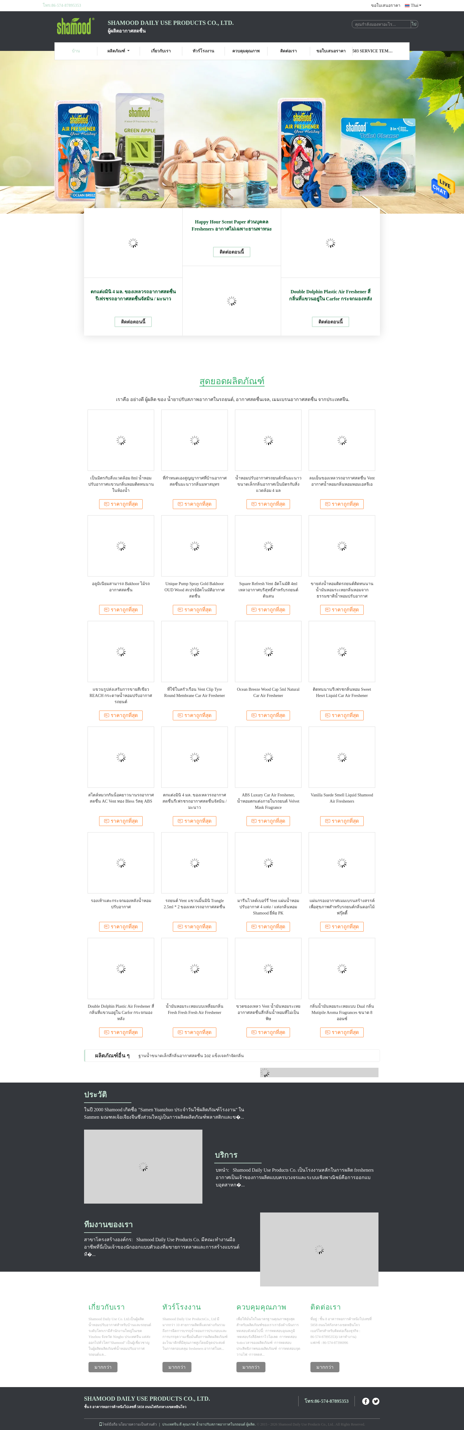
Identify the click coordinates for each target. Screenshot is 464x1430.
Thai (416, 5)
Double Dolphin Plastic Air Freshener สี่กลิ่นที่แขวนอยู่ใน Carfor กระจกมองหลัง (330, 295)
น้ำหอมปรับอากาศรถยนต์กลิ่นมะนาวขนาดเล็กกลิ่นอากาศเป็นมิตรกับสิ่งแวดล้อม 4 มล (268, 484)
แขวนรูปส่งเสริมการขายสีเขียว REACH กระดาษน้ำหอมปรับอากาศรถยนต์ (121, 695)
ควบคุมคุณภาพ (246, 51)
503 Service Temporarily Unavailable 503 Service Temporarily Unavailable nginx (373, 51)
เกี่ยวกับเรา (161, 51)
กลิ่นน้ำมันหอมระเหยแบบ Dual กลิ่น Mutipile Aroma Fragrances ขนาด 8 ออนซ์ (342, 1012)
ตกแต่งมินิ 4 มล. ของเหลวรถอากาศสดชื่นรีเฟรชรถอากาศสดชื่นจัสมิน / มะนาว (133, 295)
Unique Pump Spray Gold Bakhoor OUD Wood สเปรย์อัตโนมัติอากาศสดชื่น (195, 590)
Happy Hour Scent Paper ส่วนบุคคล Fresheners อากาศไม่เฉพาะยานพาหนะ (231, 225)
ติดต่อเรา (288, 51)
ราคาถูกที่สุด (121, 504)
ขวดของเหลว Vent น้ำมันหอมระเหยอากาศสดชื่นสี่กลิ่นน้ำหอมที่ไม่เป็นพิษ (268, 1012)
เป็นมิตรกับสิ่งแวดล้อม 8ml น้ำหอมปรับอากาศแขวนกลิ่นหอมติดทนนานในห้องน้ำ (121, 484)
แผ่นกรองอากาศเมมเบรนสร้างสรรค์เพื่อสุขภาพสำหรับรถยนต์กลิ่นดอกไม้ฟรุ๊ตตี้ (342, 906)
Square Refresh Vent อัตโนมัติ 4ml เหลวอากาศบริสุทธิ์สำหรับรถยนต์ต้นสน (268, 590)
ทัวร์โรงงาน (203, 51)
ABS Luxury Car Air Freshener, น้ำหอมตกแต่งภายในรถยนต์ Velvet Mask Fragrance (268, 801)
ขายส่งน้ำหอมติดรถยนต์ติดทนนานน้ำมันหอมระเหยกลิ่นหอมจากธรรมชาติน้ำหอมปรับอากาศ (342, 590)
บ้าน (76, 51)
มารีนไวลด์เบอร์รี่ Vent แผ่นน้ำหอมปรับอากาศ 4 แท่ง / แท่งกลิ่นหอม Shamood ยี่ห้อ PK (268, 906)
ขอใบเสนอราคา (385, 5)
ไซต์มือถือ (108, 1424)
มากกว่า (103, 1367)
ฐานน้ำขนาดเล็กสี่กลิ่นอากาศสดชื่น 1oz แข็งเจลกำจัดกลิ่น (191, 1055)
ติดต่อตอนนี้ (133, 321)
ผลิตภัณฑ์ (118, 51)
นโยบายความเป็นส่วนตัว (137, 1424)
